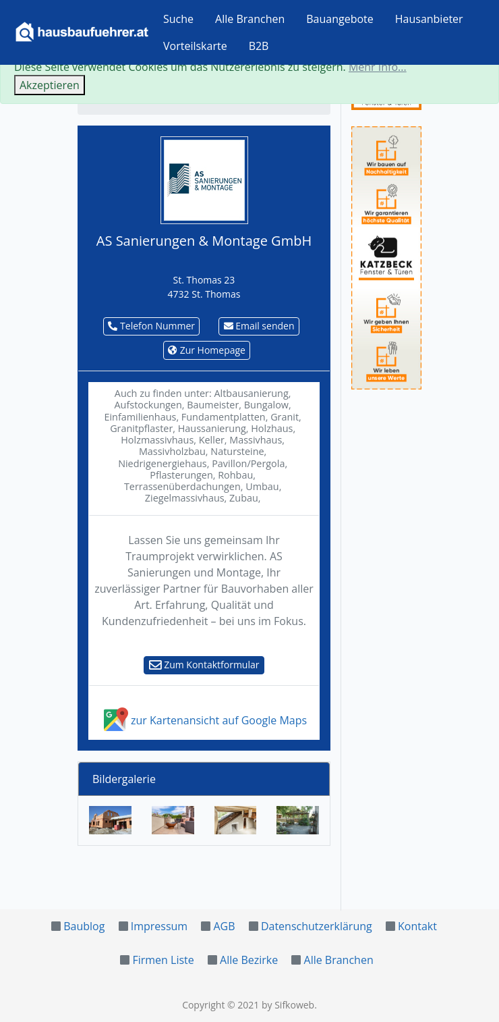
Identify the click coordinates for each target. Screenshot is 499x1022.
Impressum (159, 926)
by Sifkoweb (288, 1004)
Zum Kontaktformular (204, 664)
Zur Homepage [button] (206, 350)
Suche (178, 18)
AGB (224, 926)
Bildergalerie (124, 779)
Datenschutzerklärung (316, 926)
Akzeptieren (50, 85)
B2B (259, 45)
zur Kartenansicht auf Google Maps (204, 720)
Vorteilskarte (195, 45)
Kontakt (417, 926)
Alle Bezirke (249, 959)
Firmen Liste (163, 959)
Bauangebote (340, 18)
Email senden (259, 325)
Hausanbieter (429, 18)
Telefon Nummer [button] (151, 325)
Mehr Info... (378, 66)
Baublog (84, 926)
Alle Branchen (250, 18)
